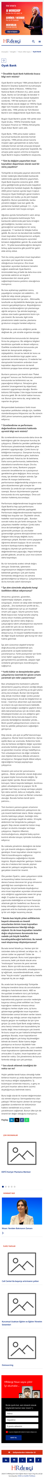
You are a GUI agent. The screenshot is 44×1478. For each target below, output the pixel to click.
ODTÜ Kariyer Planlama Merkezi (16, 1172)
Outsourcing (7, 1365)
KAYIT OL (13, 1438)
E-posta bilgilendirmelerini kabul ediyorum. (23, 1432)
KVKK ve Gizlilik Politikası (26, 1476)
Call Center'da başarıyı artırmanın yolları (20, 1281)
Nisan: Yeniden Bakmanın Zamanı (17, 1228)
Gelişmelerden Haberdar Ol (22, 1452)
